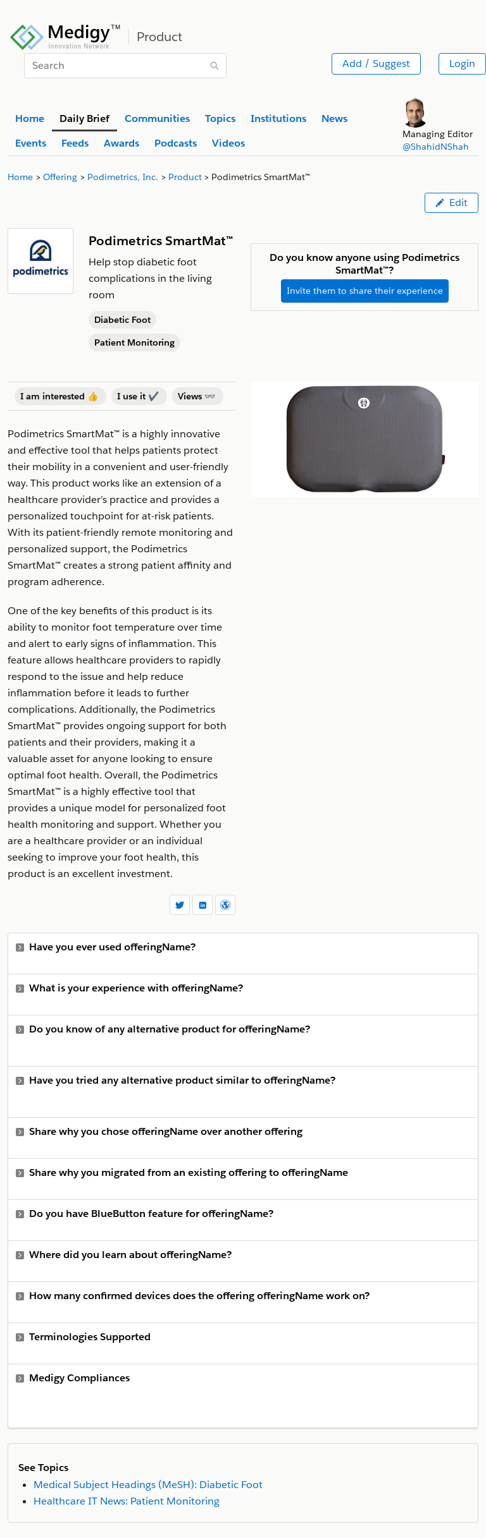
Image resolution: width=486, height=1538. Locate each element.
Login (462, 63)
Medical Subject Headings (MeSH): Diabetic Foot (148, 1484)
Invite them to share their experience (365, 290)
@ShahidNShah (435, 146)
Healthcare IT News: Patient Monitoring (127, 1501)
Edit (451, 202)
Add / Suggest (376, 63)
